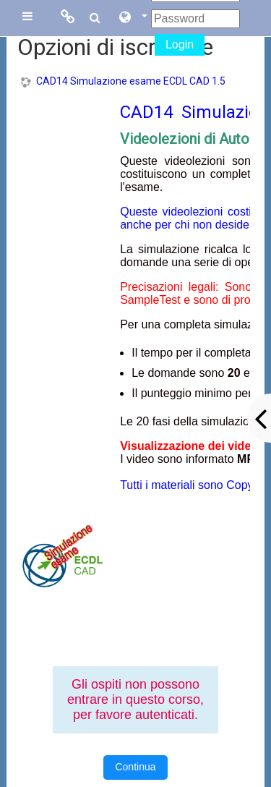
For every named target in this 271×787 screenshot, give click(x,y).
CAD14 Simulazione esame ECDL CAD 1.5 (130, 81)
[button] (132, 18)
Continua (135, 767)
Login (179, 44)
